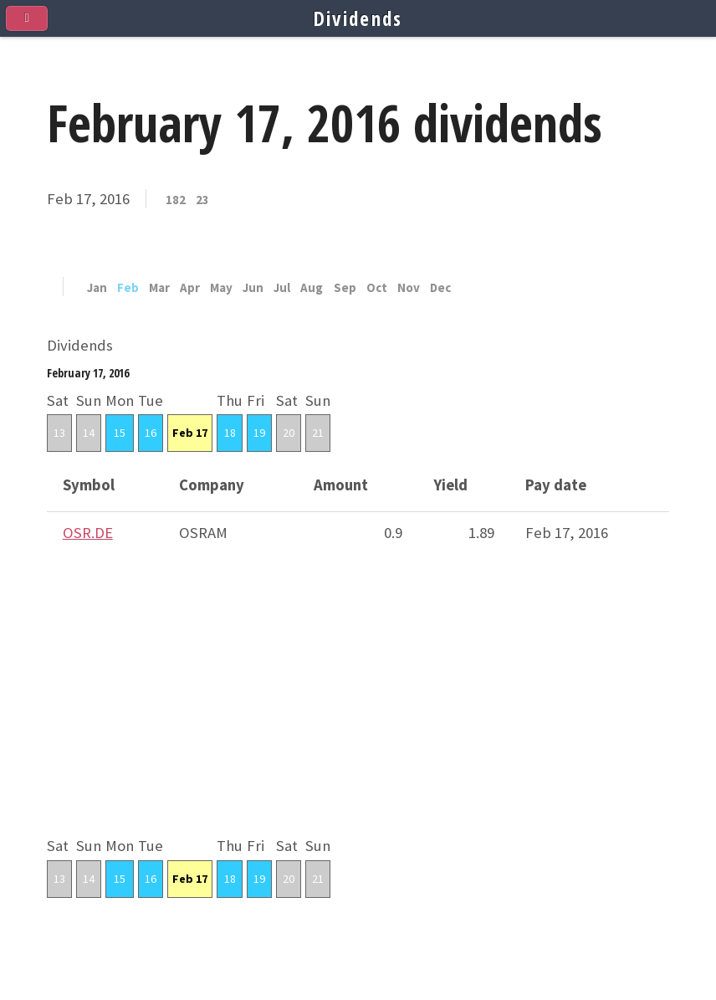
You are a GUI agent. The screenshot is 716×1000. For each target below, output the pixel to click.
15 (119, 432)
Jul (282, 288)
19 (259, 432)
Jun (253, 288)
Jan (97, 288)
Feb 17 (189, 432)
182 (176, 200)
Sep (345, 288)
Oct (376, 288)
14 (89, 432)
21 (318, 432)
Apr (190, 288)
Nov (408, 288)
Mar (159, 288)
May (221, 288)
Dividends (358, 18)
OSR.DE (88, 532)
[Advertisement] (358, 715)
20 (288, 432)
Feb (128, 288)
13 (59, 432)
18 (230, 432)
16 (150, 432)
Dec (440, 288)
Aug (311, 288)
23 (202, 200)
